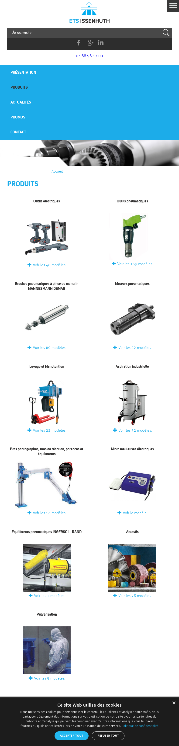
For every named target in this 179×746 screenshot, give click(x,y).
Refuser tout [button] (108, 736)
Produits (19, 87)
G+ (90, 43)
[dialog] (89, 722)
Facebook (79, 43)
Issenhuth (89, 8)
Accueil (57, 171)
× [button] (174, 703)
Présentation (23, 72)
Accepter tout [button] (71, 736)
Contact (18, 132)
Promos (17, 117)
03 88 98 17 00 (89, 56)
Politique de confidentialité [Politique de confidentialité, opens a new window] (140, 726)
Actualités (20, 102)
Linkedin (101, 43)
